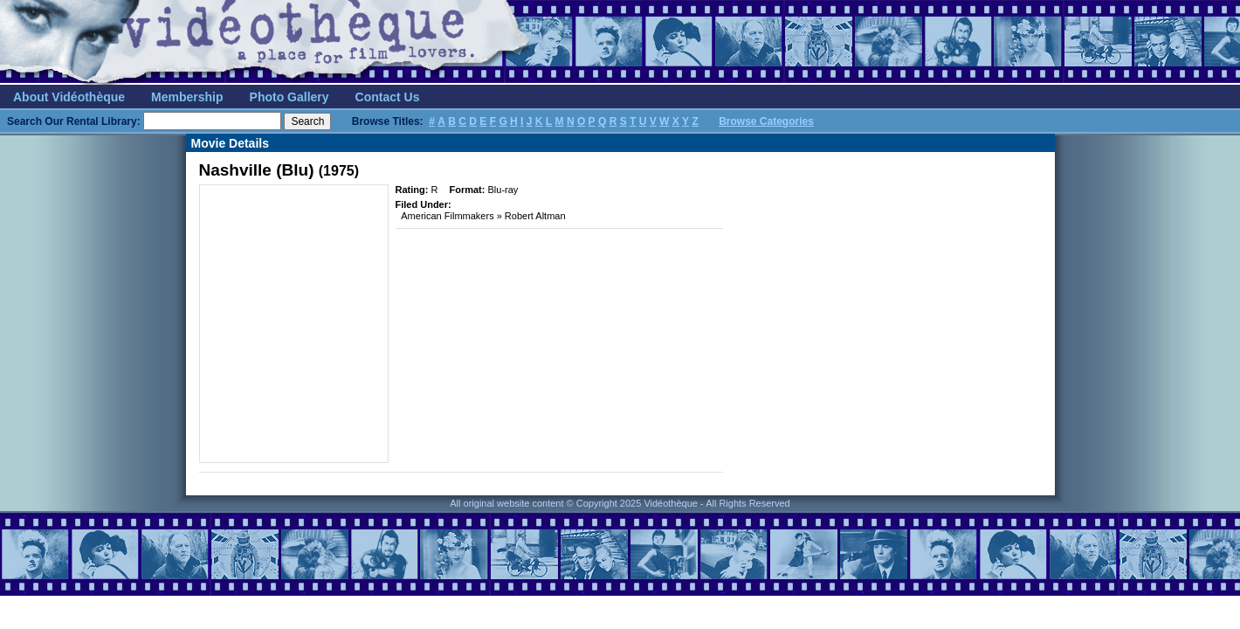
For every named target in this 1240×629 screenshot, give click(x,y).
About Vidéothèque (69, 97)
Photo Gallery (289, 97)
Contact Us (387, 97)
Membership (187, 97)
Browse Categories (766, 121)
